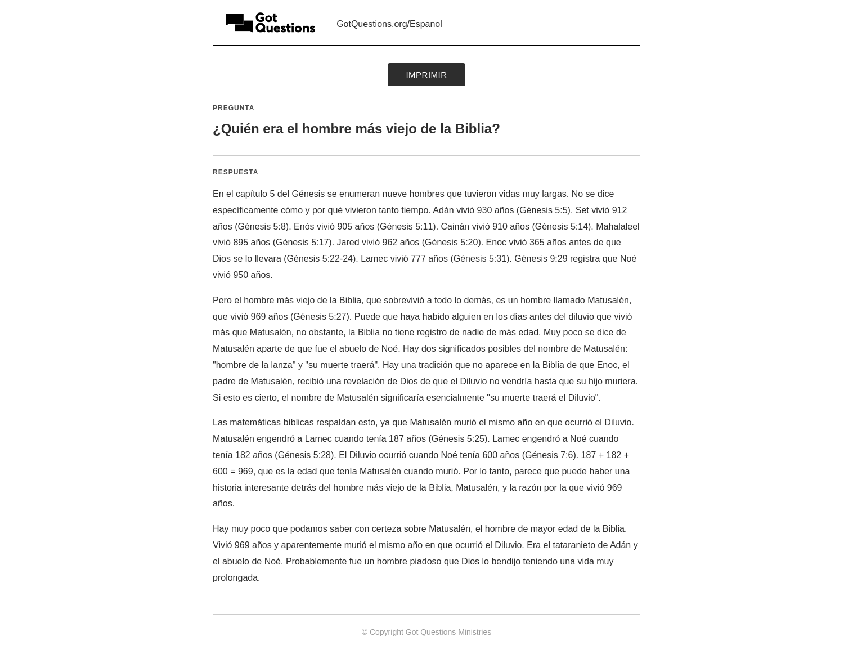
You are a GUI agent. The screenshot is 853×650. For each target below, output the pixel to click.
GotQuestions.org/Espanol (389, 24)
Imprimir (426, 74)
